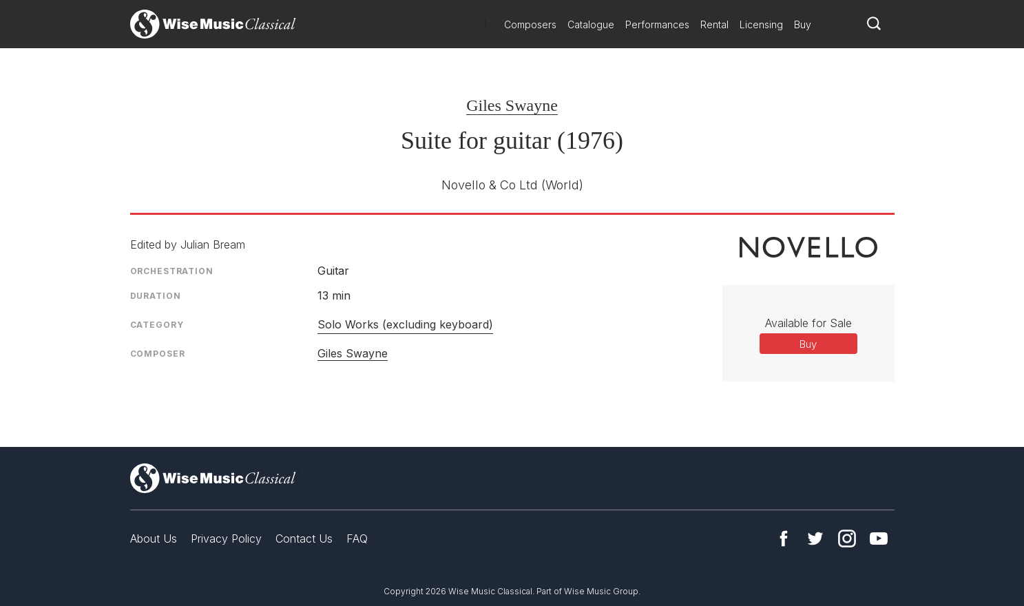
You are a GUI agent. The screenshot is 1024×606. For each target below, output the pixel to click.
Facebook (784, 538)
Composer (157, 353)
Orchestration (171, 271)
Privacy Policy (226, 538)
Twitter (815, 538)
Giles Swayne (512, 105)
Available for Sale (808, 323)
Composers (530, 24)
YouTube (879, 538)
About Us (153, 538)
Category (157, 325)
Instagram (847, 538)
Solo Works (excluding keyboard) (405, 324)
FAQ (357, 538)
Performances (657, 24)
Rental (714, 24)
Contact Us (304, 538)
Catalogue (590, 24)
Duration (155, 296)
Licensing (761, 24)
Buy (802, 24)
